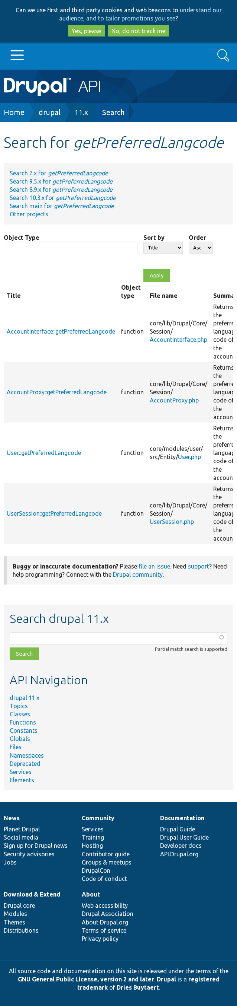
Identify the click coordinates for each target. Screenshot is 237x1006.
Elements (22, 780)
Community (98, 818)
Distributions (21, 930)
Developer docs (181, 845)
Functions (23, 722)
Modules (15, 913)
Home (14, 112)
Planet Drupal (22, 829)
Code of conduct (104, 878)
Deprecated (25, 763)
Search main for (62, 206)
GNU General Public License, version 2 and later (86, 979)
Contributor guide (106, 854)
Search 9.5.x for (61, 181)
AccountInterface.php (178, 339)
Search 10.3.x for (63, 197)
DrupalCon (96, 870)
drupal (50, 112)
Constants (24, 730)
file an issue (154, 566)
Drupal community (138, 574)
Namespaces (27, 755)
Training (93, 837)
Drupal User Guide (184, 837)
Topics (19, 706)
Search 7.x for (59, 173)
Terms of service (104, 930)
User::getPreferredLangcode (44, 452)
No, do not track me (138, 31)
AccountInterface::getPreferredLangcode (61, 331)
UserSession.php (172, 521)
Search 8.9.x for (61, 189)
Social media (21, 837)
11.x (81, 112)
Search (113, 112)
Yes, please (86, 31)
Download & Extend (32, 894)
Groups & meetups (107, 862)
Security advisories (29, 854)
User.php (189, 456)
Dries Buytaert (138, 987)
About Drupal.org (105, 922)
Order (197, 237)
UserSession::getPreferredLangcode (54, 513)
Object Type (21, 237)
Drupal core (19, 905)
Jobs (10, 862)
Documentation (182, 818)
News (12, 818)
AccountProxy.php (174, 400)
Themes (14, 922)
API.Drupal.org (179, 854)
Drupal (166, 979)
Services (21, 771)
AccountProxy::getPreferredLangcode (57, 392)
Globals (20, 738)
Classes (20, 714)
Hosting (92, 845)
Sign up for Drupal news (36, 845)
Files (16, 747)
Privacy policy (100, 938)
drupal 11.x (24, 697)
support (198, 566)
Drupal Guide (177, 829)
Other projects (29, 214)
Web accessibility (105, 905)
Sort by (154, 237)
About (91, 894)
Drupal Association (107, 913)
